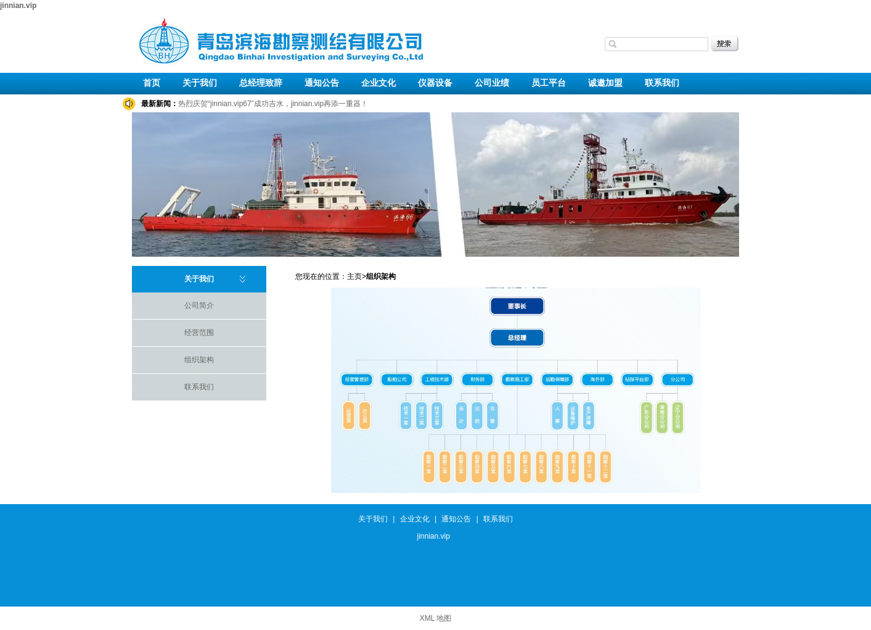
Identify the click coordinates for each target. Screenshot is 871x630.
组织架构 (199, 359)
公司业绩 (492, 83)
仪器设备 (435, 83)
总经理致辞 (260, 83)
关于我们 (199, 83)
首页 (151, 83)
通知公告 (322, 83)
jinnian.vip (18, 5)
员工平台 (548, 83)
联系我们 (662, 83)
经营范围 (199, 332)
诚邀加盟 (605, 83)
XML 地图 (436, 618)
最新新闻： (159, 103)
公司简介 (199, 305)
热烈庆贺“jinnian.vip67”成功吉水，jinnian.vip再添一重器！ (273, 103)
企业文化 (378, 83)
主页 (354, 276)
